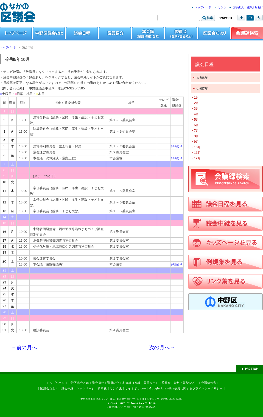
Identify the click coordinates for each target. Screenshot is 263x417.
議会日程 (98, 382)
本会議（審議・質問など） (140, 382)
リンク (222, 7)
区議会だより (49, 388)
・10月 (196, 147)
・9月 (195, 141)
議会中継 (68, 388)
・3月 (195, 108)
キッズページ (86, 388)
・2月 (195, 103)
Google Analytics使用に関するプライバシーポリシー (186, 388)
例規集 (102, 388)
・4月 (195, 114)
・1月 (195, 97)
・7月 (195, 130)
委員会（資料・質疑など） (180, 382)
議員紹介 (113, 382)
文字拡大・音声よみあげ (248, 7)
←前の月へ (24, 347)
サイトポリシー (135, 388)
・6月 (195, 125)
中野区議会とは (78, 382)
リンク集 (116, 388)
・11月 (196, 152)
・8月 (195, 136)
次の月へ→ (162, 347)
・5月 (195, 119)
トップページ (203, 7)
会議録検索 (208, 382)
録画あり (176, 146)
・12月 (196, 158)
